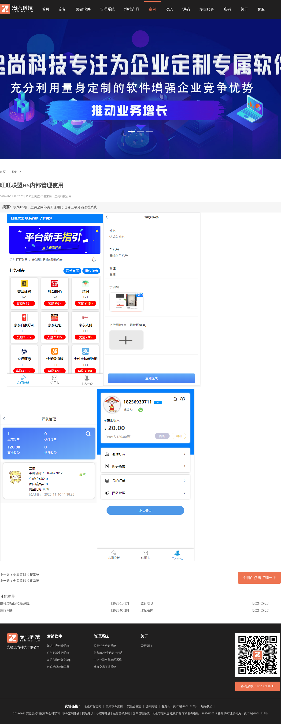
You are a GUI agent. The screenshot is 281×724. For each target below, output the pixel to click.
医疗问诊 (6, 610)
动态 (169, 9)
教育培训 (147, 603)
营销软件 (83, 9)
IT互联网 (146, 610)
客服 (261, 9)
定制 (62, 9)
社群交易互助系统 (105, 666)
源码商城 (151, 706)
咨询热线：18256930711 (257, 686)
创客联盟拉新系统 (26, 575)
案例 (152, 9)
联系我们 (206, 706)
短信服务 (206, 9)
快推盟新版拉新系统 (15, 603)
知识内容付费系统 (58, 645)
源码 (186, 9)
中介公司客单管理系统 (108, 659)
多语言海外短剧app (58, 659)
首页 (45, 9)
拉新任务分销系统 (105, 645)
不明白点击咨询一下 (259, 578)
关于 (244, 9)
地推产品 (131, 9)
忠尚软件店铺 (114, 706)
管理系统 (107, 9)
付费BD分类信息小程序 (108, 652)
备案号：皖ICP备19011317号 (179, 706)
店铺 (227, 9)
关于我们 (146, 645)
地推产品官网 (92, 706)
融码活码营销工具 (58, 666)
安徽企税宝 (134, 706)
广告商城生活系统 (58, 652)
